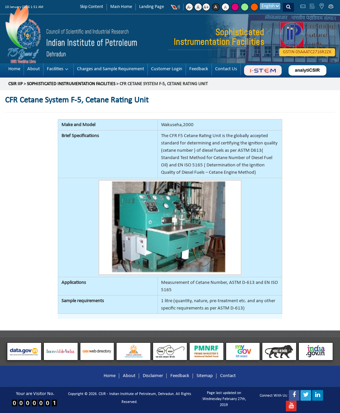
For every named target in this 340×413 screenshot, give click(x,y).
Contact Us (226, 69)
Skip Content (91, 6)
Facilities (55, 69)
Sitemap (205, 375)
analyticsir (307, 70)
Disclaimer (153, 375)
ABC (262, 70)
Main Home (121, 6)
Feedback (198, 69)
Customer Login (166, 69)
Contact (228, 375)
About (33, 69)
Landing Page (151, 6)
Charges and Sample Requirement (110, 69)
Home (14, 69)
